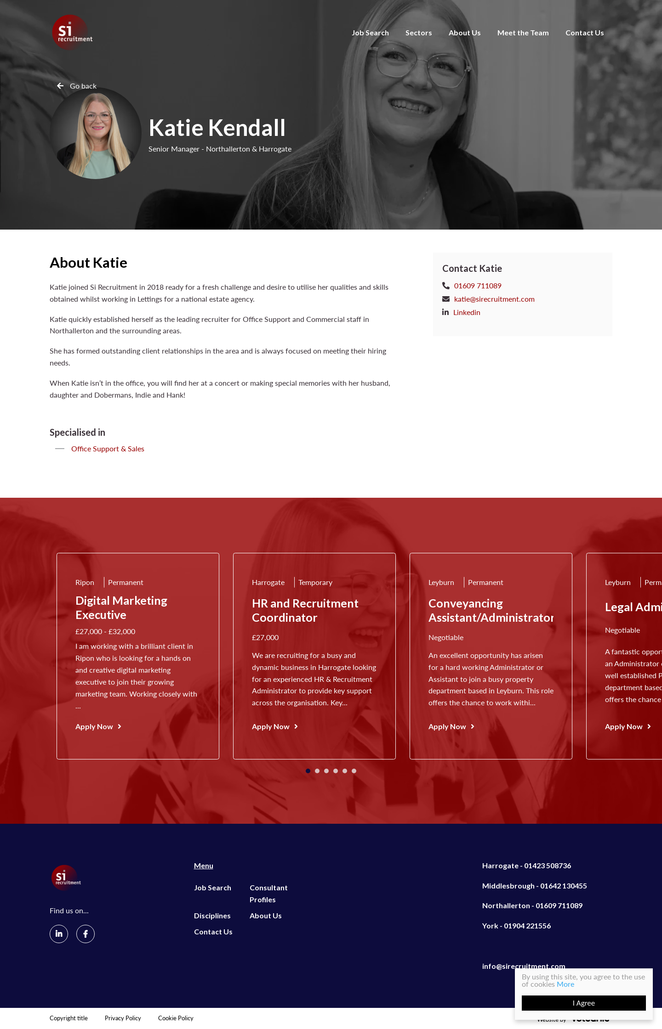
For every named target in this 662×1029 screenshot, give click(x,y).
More (565, 983)
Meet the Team (523, 32)
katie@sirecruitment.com (494, 298)
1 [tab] (308, 771)
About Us (465, 32)
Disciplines (212, 915)
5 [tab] (344, 771)
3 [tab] (326, 771)
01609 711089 (478, 285)
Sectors (418, 32)
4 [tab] (335, 771)
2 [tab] (317, 771)
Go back (83, 85)
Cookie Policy (176, 1018)
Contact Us (584, 32)
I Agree (584, 1003)
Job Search (370, 32)
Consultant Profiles (269, 893)
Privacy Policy (123, 1018)
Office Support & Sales (107, 448)
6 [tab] (354, 771)
